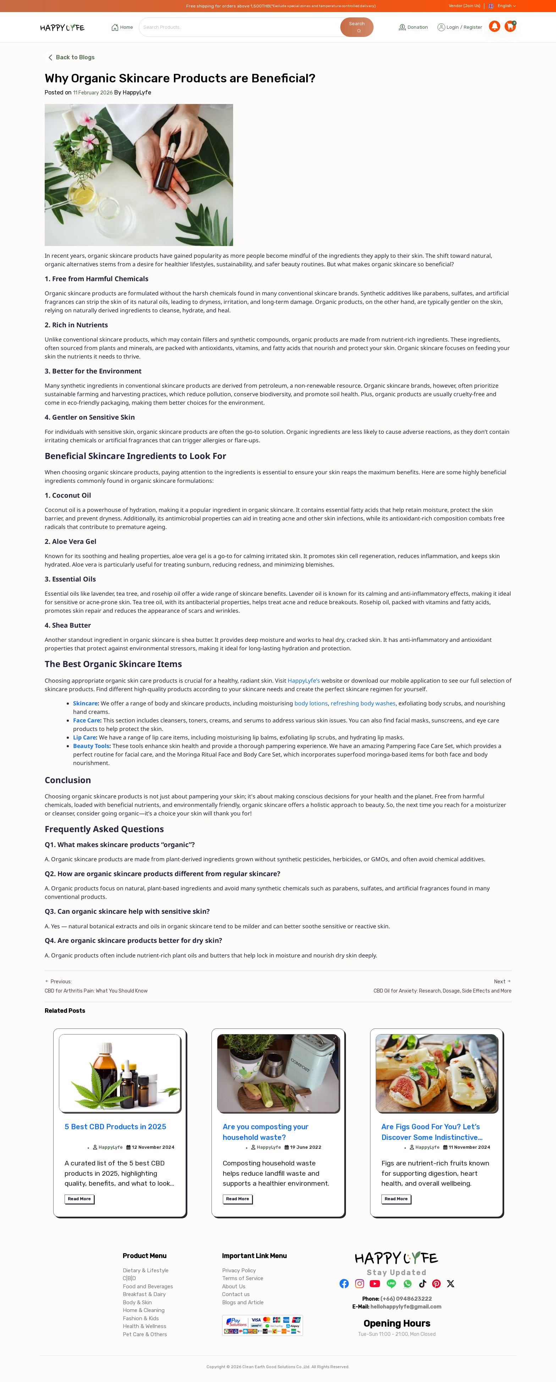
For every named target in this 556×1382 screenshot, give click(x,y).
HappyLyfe (108, 1147)
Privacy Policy (239, 1271)
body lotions (311, 703)
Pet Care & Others (145, 1335)
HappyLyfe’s (304, 681)
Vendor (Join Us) (464, 6)
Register (473, 27)
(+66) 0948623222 (406, 1299)
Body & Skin (137, 1303)
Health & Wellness (144, 1326)
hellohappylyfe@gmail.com (405, 1307)
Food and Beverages (148, 1287)
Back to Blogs (70, 57)
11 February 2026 (93, 93)
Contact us (236, 1294)
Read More (79, 1199)
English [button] (502, 6)
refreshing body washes (363, 703)
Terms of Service (242, 1279)
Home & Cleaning (144, 1310)
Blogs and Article (243, 1303)
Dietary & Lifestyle (146, 1271)
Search (357, 27)
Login (453, 27)
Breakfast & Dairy (144, 1294)
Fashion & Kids (141, 1319)
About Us (234, 1287)
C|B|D (129, 1279)
